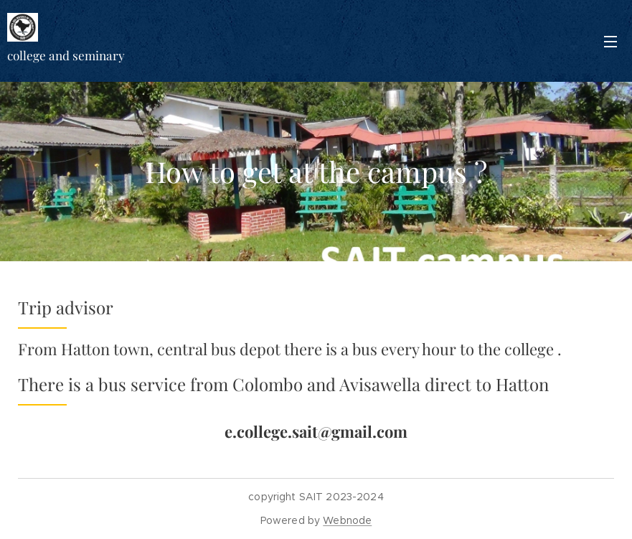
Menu (610, 41)
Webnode (347, 520)
